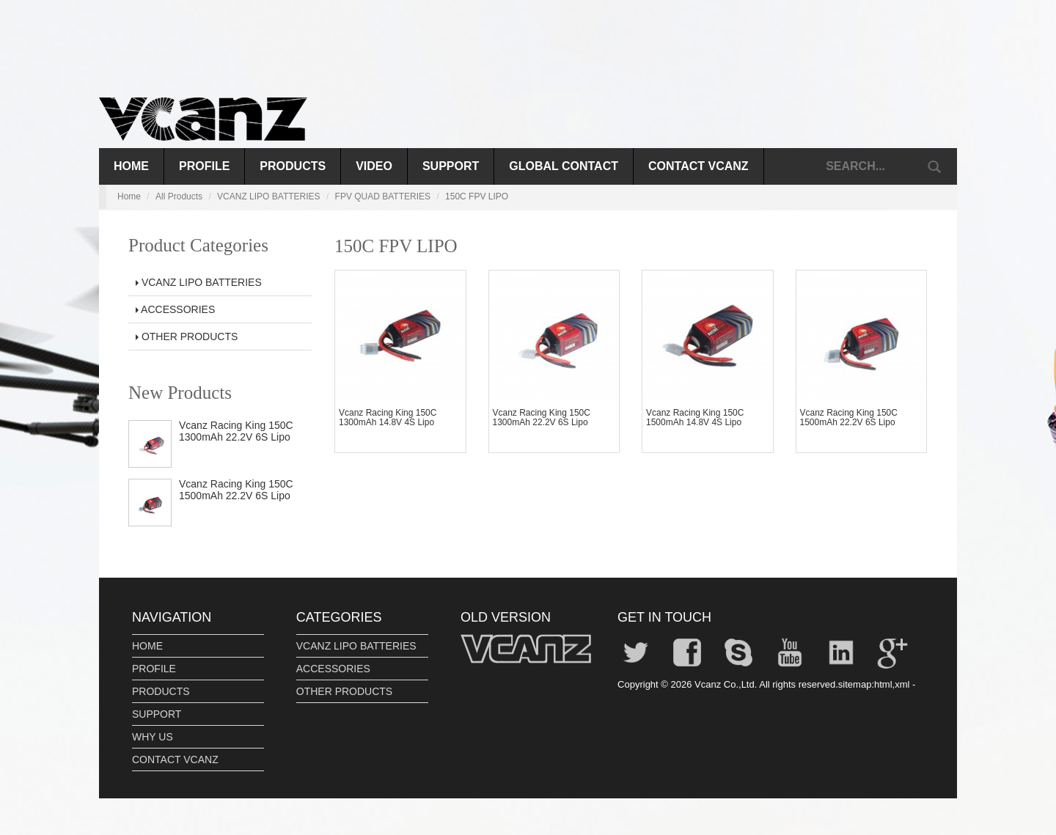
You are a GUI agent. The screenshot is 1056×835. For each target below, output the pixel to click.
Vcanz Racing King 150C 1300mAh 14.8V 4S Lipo (387, 417)
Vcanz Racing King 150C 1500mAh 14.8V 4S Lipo (695, 417)
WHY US (152, 737)
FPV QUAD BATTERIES (382, 196)
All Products (178, 196)
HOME (147, 646)
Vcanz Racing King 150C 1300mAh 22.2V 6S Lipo (236, 430)
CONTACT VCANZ (698, 166)
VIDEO (374, 166)
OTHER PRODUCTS (187, 336)
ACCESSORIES (175, 309)
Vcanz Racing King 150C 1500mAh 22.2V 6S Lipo (236, 489)
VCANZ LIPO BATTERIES (268, 196)
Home (131, 166)
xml (902, 684)
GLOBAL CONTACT (563, 166)
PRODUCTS (293, 166)
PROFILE (204, 166)
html (883, 684)
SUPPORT (450, 166)
